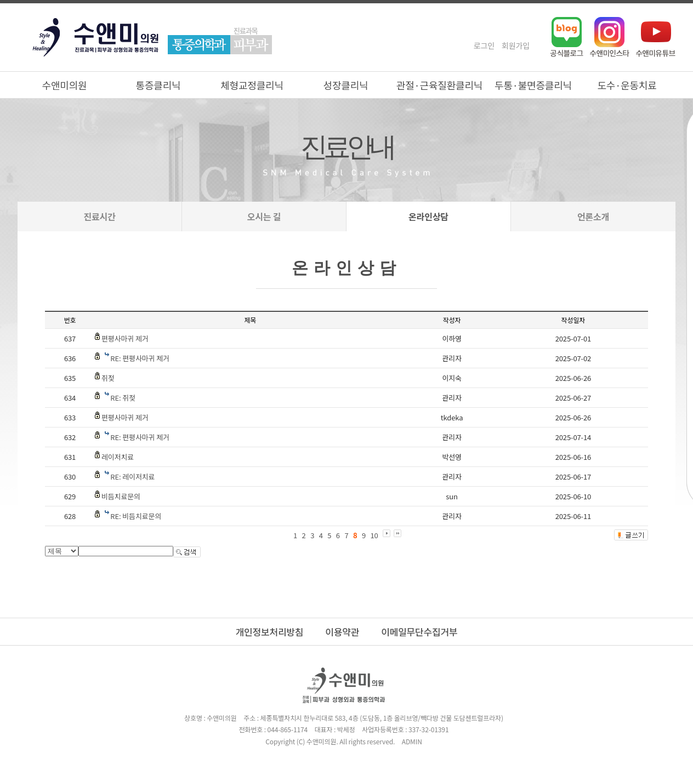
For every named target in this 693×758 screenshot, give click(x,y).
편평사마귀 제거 (125, 338)
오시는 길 (264, 216)
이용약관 (342, 632)
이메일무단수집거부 (419, 632)
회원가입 (516, 45)
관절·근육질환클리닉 (439, 85)
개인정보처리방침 (270, 632)
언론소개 (593, 216)
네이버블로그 (566, 37)
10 (374, 535)
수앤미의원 (64, 85)
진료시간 (99, 216)
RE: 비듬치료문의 (135, 516)
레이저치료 (117, 457)
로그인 (484, 45)
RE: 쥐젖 (122, 397)
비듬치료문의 (120, 496)
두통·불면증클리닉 (533, 85)
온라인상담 (428, 216)
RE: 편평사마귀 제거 (139, 358)
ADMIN (412, 741)
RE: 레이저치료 (132, 476)
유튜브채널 (655, 37)
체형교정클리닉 (251, 85)
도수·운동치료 (626, 85)
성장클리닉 (345, 85)
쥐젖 (108, 378)
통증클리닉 (158, 85)
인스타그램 (609, 37)
